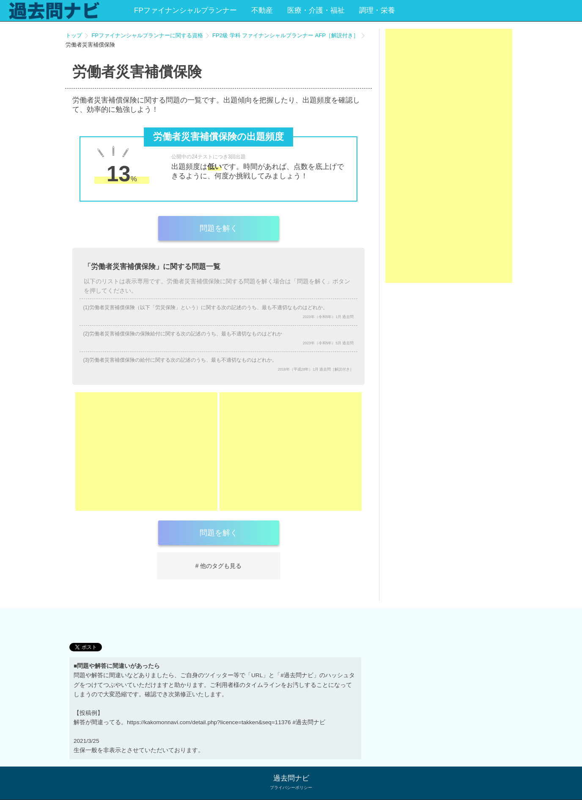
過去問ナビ (291, 778)
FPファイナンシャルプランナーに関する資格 (147, 35)
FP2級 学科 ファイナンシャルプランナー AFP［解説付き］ (285, 35)
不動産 (262, 10)
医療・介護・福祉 (316, 10)
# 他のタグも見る (218, 565)
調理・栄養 (377, 10)
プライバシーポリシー (291, 787)
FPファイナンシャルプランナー (185, 10)
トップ (74, 35)
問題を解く (219, 228)
